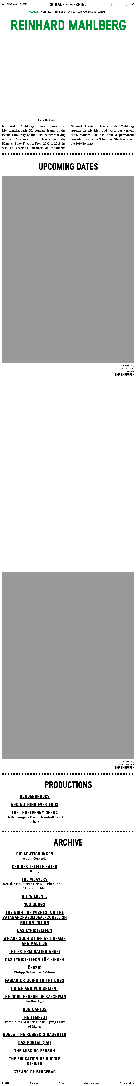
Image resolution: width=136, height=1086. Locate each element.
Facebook (3, 1083)
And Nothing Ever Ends (34, 804)
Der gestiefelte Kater (34, 866)
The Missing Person (34, 1051)
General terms (91, 1083)
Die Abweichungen (34, 854)
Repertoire (59, 12)
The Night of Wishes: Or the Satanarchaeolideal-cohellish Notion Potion (34, 917)
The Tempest (34, 1017)
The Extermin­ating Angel (34, 951)
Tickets (23, 4)
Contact (34, 1083)
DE (133, 4)
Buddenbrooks (35, 796)
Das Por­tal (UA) (34, 1042)
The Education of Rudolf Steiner (34, 1061)
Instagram (6, 1083)
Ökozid (34, 968)
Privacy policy (126, 1083)
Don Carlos (35, 1009)
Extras (71, 12)
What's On (12, 4)
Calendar (33, 12)
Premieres (46, 12)
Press (61, 1083)
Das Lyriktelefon (34, 930)
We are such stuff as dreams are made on (34, 941)
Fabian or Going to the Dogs (34, 980)
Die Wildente (34, 896)
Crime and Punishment (34, 988)
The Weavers (35, 879)
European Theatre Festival (91, 12)
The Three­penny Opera (34, 812)
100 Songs (34, 904)
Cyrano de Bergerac (35, 1072)
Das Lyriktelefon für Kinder (34, 960)
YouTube (8, 1083)
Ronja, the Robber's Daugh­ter (34, 1034)
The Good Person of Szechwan (34, 996)
